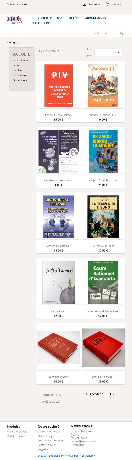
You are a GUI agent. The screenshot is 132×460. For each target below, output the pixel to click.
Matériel (74, 18)
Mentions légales (47, 436)
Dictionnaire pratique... (58, 245)
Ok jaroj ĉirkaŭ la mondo (103, 180)
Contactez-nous (17, 4)
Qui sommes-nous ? (49, 431)
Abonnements (95, 18)
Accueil (21, 54)
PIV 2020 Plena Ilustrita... (58, 114)
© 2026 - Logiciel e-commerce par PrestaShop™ (66, 455)
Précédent (93, 394)
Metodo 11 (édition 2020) (103, 114)
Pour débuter (42, 18)
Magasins (43, 449)
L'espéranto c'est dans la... (58, 180)
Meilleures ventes (16, 436)
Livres (60, 18)
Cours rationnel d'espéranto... (103, 311)
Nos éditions (41, 23)
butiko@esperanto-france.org (83, 443)
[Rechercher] (108, 33)
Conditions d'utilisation (50, 440)
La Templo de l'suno (103, 245)
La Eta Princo (58, 311)
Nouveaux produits (17, 431)
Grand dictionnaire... (58, 376)
